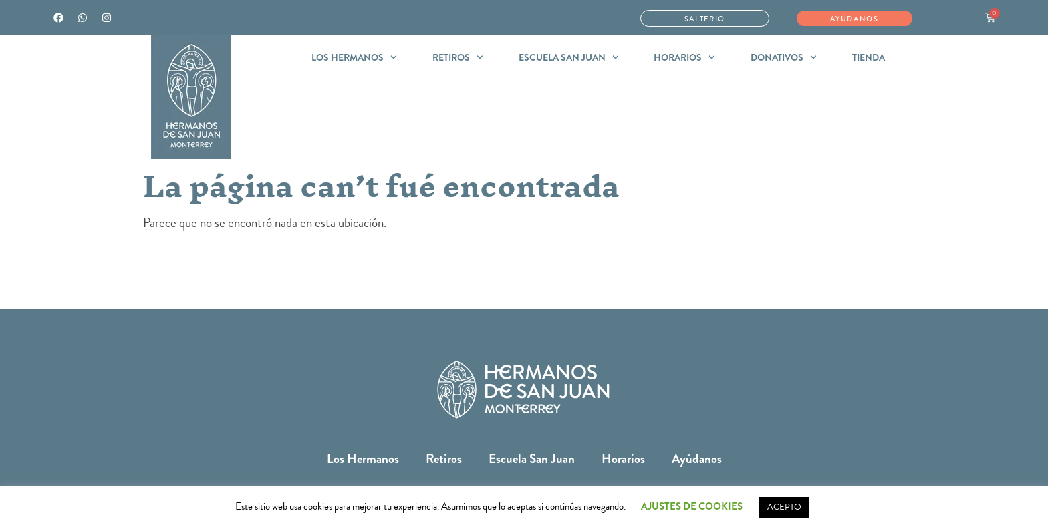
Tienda (868, 57)
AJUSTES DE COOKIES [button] (692, 506)
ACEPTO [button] (784, 507)
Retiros (457, 57)
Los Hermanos (354, 57)
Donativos (784, 57)
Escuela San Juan (569, 57)
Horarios (684, 57)
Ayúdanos (697, 459)
